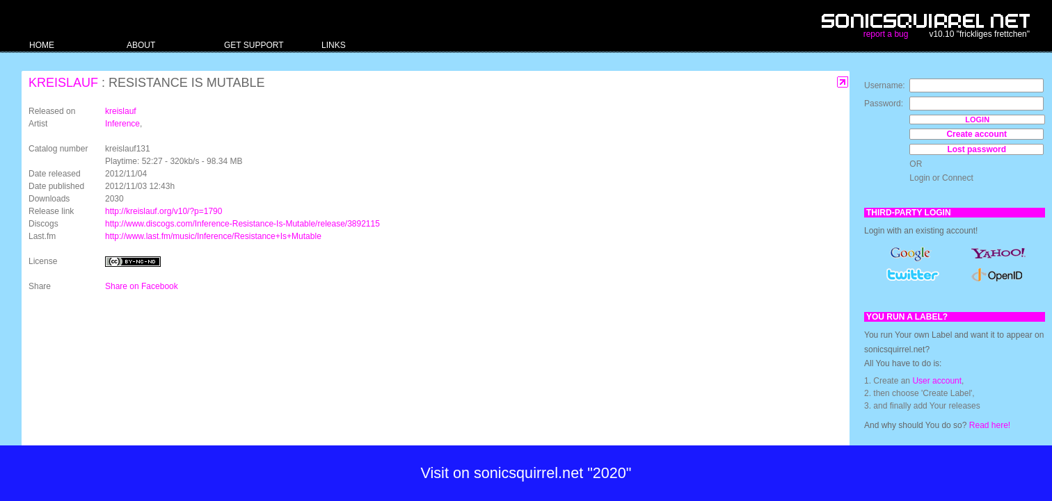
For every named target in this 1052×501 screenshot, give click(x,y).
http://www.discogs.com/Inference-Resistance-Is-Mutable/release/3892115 (242, 224)
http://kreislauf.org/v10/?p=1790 (163, 211)
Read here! (989, 425)
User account (937, 381)
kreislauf (63, 83)
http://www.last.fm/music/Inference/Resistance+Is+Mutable (213, 236)
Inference (122, 124)
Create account (976, 134)
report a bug (886, 34)
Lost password (976, 149)
